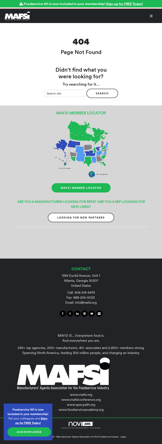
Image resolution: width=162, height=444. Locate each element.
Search (102, 93)
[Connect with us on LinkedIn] (77, 314)
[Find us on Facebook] (63, 314)
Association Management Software (81, 425)
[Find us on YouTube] (92, 314)
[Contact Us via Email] (99, 314)
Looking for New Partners (81, 217)
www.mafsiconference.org (81, 399)
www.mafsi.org (81, 394)
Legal (123, 436)
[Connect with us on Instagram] (84, 314)
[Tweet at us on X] (70, 314)
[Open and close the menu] (93, 16)
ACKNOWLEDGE (29, 432)
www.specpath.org (81, 404)
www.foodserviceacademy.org (81, 409)
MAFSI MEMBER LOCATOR (81, 188)
